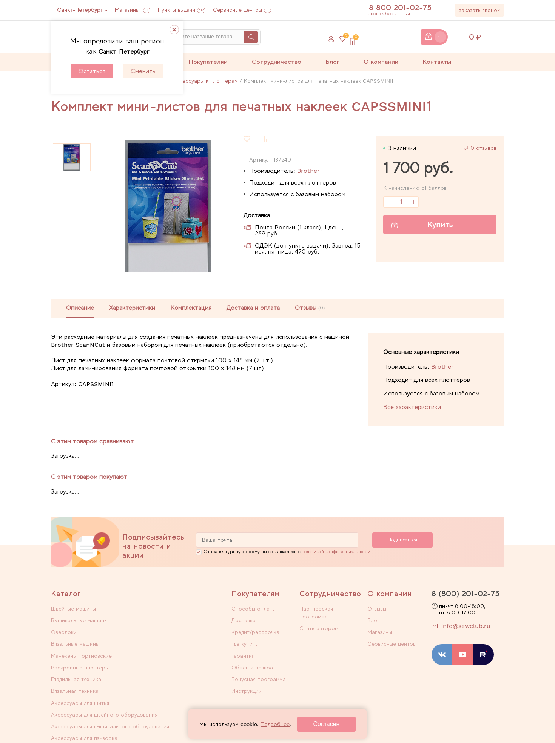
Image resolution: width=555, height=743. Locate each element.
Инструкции (246, 680)
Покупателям (208, 61)
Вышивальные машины (167, 611)
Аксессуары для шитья (80, 651)
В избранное (267, 139)
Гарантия (242, 651)
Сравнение (397, 37)
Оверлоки (64, 621)
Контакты (436, 61)
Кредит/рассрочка (255, 631)
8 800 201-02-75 (404, 7)
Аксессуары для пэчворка (172, 668)
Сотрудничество (276, 61)
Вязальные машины (163, 621)
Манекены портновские (81, 631)
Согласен (326, 724)
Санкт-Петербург (80, 10)
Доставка (243, 621)
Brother (308, 170)
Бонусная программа (258, 670)
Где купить (244, 641)
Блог (332, 61)
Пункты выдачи (181, 10)
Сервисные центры (242, 10)
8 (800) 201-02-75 (465, 596)
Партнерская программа (331, 611)
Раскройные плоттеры (168, 631)
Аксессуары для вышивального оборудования (91, 672)
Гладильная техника (76, 641)
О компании (381, 61)
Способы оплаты (253, 611)
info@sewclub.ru (465, 628)
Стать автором (318, 621)
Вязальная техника (163, 641)
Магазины (132, 10)
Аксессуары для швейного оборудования (173, 654)
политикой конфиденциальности (336, 554)
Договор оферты (385, 723)
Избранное (346, 37)
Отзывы (376, 611)
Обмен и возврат (253, 660)
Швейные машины (73, 611)
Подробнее (275, 724)
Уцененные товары (75, 686)
